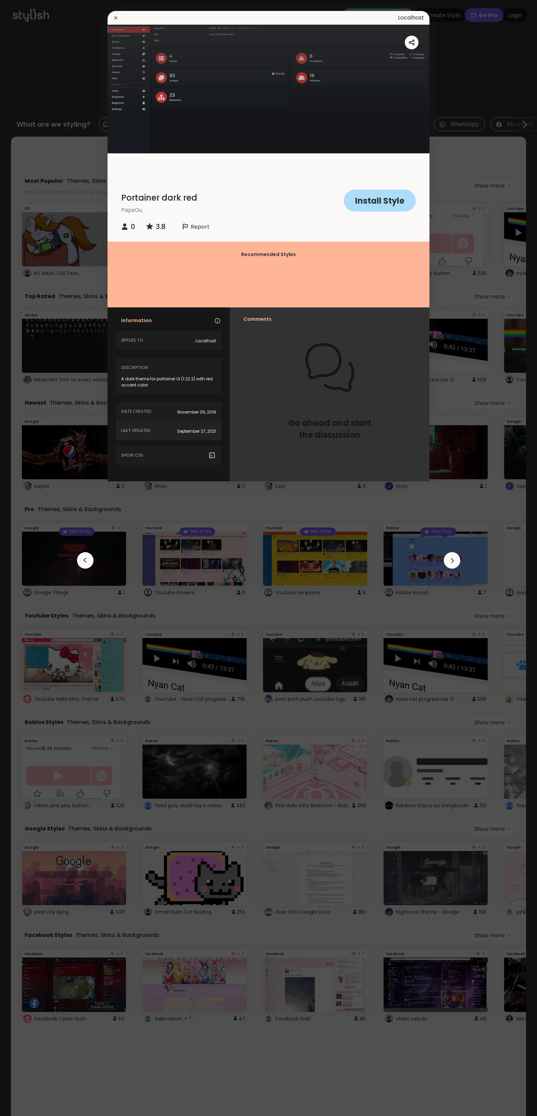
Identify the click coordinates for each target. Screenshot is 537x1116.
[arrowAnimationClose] (85, 560)
